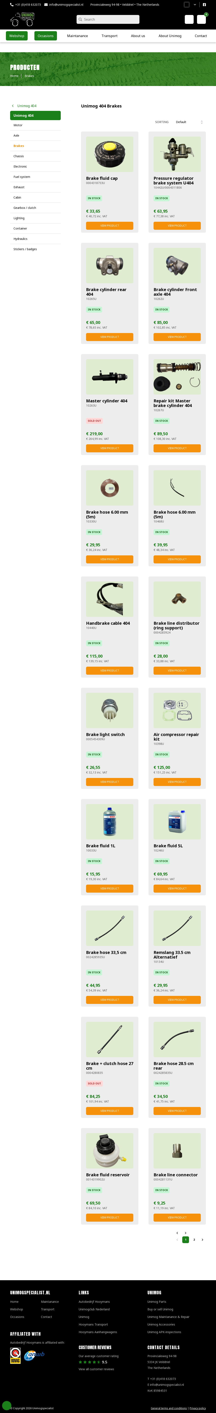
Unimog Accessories (161, 1324)
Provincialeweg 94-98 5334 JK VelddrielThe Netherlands (162, 1362)
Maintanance (50, 1302)
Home (14, 1302)
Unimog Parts (156, 1302)
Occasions (17, 1317)
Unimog (84, 1317)
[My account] (189, 19)
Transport (47, 1309)
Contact (46, 1317)
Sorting (162, 122)
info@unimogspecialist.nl (66, 5)
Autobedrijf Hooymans (94, 1302)
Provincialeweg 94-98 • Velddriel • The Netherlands (124, 5)
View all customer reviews (96, 1369)
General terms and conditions (169, 1408)
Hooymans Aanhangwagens (98, 1332)
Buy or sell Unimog (160, 1309)
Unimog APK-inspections (164, 1332)
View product (109, 225)
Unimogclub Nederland (94, 1309)
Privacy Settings (6, 1405)
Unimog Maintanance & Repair (168, 1317)
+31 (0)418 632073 (28, 5)
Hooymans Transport (93, 1324)
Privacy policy (198, 1408)
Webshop (16, 1309)
